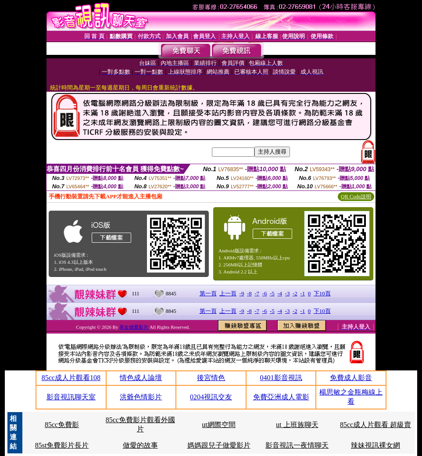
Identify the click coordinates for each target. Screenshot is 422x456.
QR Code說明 (356, 197)
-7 (256, 293)
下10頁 (322, 293)
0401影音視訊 (281, 377)
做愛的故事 (140, 445)
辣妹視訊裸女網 (375, 445)
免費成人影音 (351, 377)
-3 (287, 293)
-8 (249, 293)
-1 (302, 293)
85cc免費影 (62, 424)
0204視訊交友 (211, 397)
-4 (279, 293)
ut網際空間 (218, 424)
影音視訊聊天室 (71, 397)
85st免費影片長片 (62, 445)
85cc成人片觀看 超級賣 (375, 424)
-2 (295, 293)
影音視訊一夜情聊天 (297, 445)
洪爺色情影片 (141, 397)
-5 (272, 293)
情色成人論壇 (141, 377)
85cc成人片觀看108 (71, 377)
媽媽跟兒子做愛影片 (218, 445)
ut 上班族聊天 (297, 424)
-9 (242, 293)
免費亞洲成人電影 (281, 397)
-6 (264, 293)
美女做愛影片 (134, 327)
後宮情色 (211, 377)
